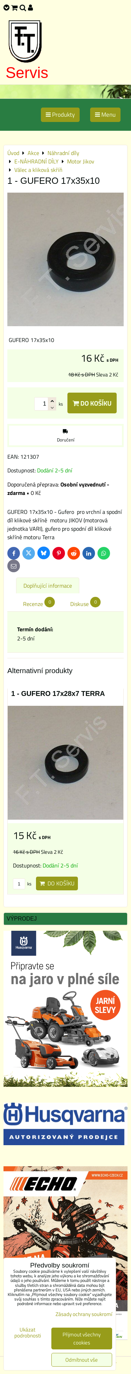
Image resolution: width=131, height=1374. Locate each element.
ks (22, 883)
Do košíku (92, 403)
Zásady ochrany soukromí (84, 1314)
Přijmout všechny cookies (82, 1338)
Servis (27, 72)
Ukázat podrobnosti (27, 1332)
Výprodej (22, 919)
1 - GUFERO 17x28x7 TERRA (58, 693)
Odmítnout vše (81, 1360)
